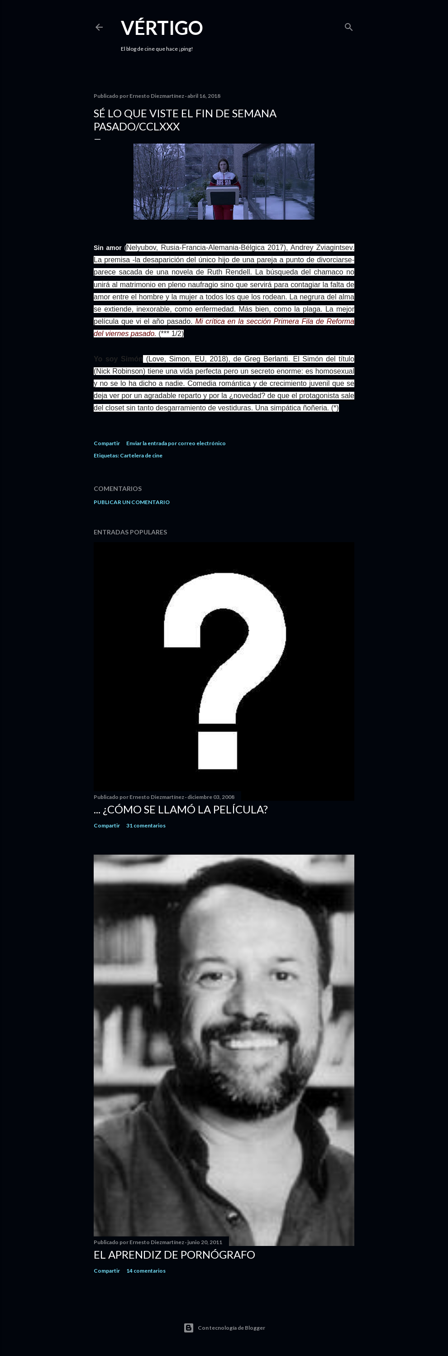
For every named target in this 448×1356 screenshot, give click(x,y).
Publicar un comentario (132, 502)
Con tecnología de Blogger (224, 1327)
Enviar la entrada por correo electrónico (176, 443)
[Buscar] (348, 25)
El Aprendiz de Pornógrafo (174, 1254)
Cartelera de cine (141, 455)
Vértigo (162, 27)
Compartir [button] (107, 443)
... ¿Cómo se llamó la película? (181, 809)
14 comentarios (146, 1270)
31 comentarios (146, 825)
